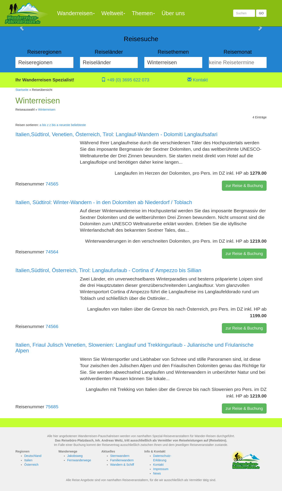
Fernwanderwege (79, 460)
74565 (52, 183)
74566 (52, 326)
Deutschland (32, 456)
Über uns (173, 13)
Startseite (21, 90)
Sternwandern (119, 456)
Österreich (31, 464)
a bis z (44, 125)
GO (261, 13)
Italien (28, 460)
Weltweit (113, 13)
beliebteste (78, 125)
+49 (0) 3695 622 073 (125, 79)
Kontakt (197, 79)
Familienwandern (122, 460)
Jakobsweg (75, 456)
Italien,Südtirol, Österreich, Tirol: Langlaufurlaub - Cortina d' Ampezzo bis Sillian (108, 270)
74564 (52, 251)
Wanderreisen (76, 13)
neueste (64, 125)
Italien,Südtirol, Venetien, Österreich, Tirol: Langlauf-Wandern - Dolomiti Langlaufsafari (116, 134)
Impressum (160, 469)
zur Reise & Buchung (244, 185)
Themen (143, 13)
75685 (52, 406)
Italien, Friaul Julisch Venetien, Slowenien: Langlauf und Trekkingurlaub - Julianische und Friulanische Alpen (134, 348)
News (157, 473)
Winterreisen (47, 109)
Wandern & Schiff (122, 464)
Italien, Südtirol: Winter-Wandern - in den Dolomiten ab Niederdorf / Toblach (103, 202)
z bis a (53, 125)
